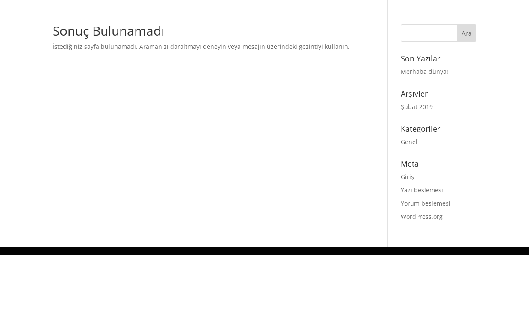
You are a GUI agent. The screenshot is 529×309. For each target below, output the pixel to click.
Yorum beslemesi (425, 203)
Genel (409, 142)
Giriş (407, 177)
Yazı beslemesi (422, 190)
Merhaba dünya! (424, 71)
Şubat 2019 (417, 107)
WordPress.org (422, 216)
